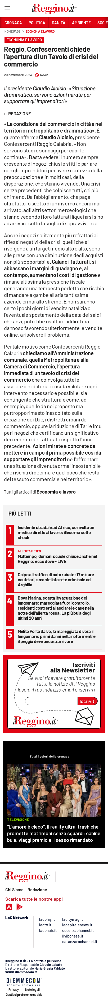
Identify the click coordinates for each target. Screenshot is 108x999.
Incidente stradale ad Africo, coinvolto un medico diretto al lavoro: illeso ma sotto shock (56, 532)
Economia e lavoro (40, 31)
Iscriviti (88, 701)
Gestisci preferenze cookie (24, 994)
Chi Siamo (14, 889)
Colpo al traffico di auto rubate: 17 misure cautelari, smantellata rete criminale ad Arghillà (56, 579)
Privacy (13, 989)
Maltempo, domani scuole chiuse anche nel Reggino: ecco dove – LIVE (57, 558)
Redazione (37, 889)
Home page (12, 31)
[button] (98, 34)
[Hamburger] (7, 9)
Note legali (32, 989)
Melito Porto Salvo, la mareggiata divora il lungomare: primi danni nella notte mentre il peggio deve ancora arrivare (57, 636)
